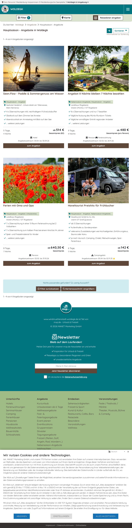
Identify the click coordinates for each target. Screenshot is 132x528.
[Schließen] (128, 452)
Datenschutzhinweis (65, 525)
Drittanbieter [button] (81, 525)
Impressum (50, 525)
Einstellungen (61, 516)
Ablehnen (22, 516)
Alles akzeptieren (105, 516)
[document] (66, 483)
